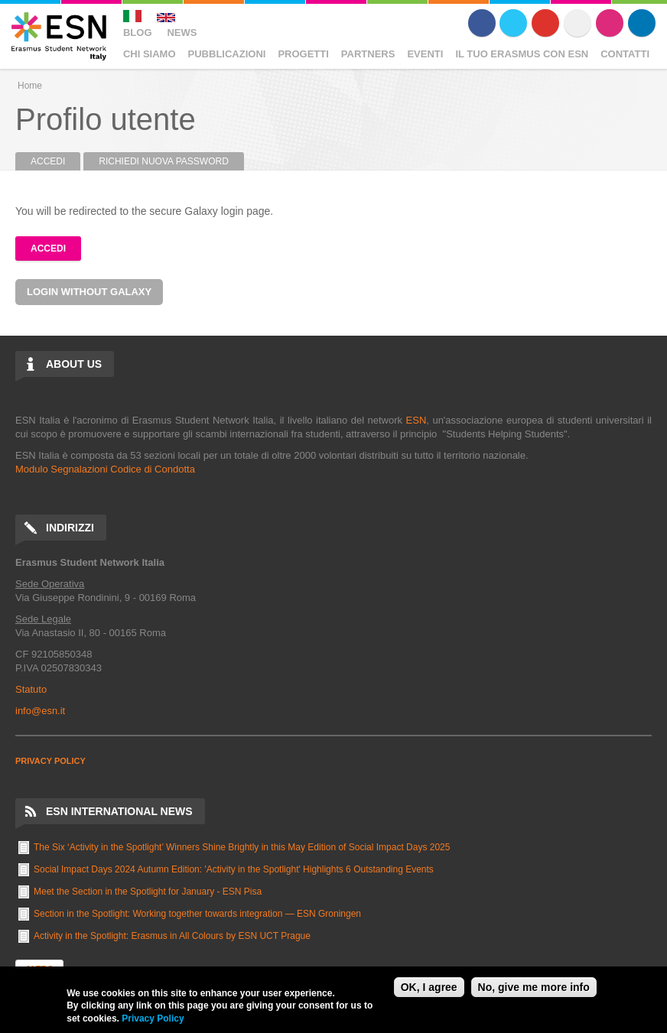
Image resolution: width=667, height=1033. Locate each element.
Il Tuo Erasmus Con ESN (521, 54)
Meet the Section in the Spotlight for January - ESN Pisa (148, 891)
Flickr (577, 23)
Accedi (55, 161)
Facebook (482, 23)
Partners (368, 54)
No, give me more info (534, 987)
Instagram (609, 23)
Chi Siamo (149, 54)
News (182, 32)
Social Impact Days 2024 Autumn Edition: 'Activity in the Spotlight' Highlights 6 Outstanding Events (234, 869)
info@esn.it (40, 710)
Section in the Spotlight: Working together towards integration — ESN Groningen (197, 913)
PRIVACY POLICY (50, 760)
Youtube (545, 23)
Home (30, 85)
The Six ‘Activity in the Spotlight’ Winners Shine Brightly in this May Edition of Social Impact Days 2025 (242, 847)
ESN (416, 420)
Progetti (303, 54)
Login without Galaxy (89, 291)
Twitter (513, 23)
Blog (137, 32)
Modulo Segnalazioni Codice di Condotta (105, 469)
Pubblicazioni (227, 54)
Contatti (624, 54)
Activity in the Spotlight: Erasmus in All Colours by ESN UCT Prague (172, 936)
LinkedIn (642, 23)
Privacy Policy (153, 1018)
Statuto (31, 689)
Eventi (425, 54)
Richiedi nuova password (164, 161)
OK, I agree (429, 987)
